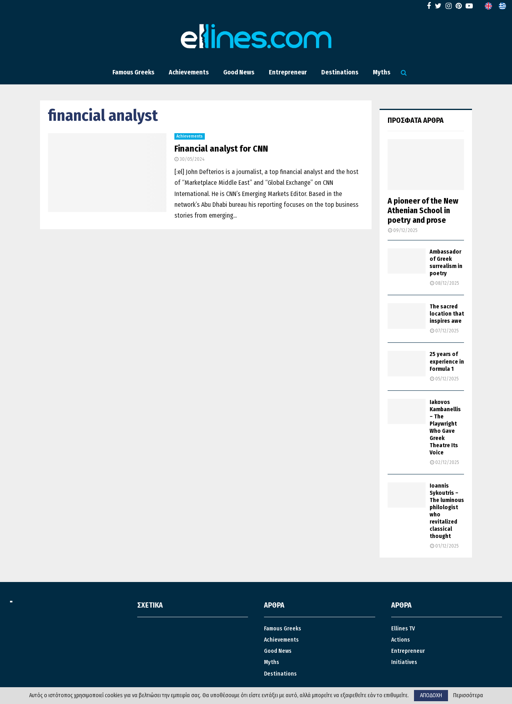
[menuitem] (488, 6)
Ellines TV (403, 628)
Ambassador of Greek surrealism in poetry (446, 262)
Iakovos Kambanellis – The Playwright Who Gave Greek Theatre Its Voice (445, 427)
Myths (381, 72)
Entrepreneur (288, 72)
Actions (400, 639)
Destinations (339, 72)
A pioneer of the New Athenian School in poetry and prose (423, 210)
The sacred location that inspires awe (447, 313)
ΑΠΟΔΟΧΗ (431, 695)
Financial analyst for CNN (221, 148)
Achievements (189, 72)
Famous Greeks (133, 72)
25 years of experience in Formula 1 (447, 361)
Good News (238, 72)
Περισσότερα (468, 695)
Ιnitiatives (404, 662)
